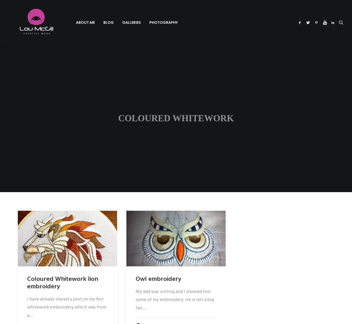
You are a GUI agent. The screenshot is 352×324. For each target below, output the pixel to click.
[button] (300, 22)
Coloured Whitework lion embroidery (62, 267)
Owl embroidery (158, 264)
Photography (149, 22)
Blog (94, 22)
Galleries (117, 22)
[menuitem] (71, 22)
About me (71, 22)
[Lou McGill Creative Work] (29, 22)
